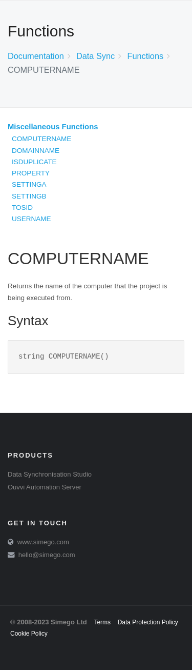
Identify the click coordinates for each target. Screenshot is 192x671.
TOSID (22, 207)
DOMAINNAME (35, 150)
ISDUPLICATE (34, 162)
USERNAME (31, 219)
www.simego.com (43, 543)
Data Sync (95, 56)
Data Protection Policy (148, 623)
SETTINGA (29, 184)
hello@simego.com (46, 556)
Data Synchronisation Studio (50, 475)
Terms (102, 623)
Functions (145, 56)
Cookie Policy (29, 634)
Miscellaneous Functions (53, 127)
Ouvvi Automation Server (44, 488)
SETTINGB (29, 196)
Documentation (36, 56)
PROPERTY (31, 173)
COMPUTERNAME (41, 139)
